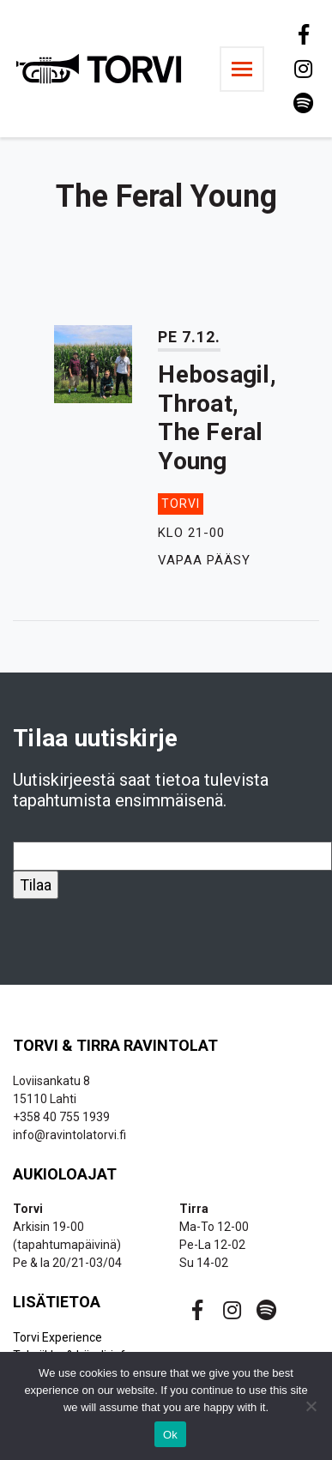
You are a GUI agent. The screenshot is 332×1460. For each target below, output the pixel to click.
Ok (170, 1434)
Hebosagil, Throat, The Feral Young (217, 417)
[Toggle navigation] (242, 69)
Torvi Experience (57, 1337)
